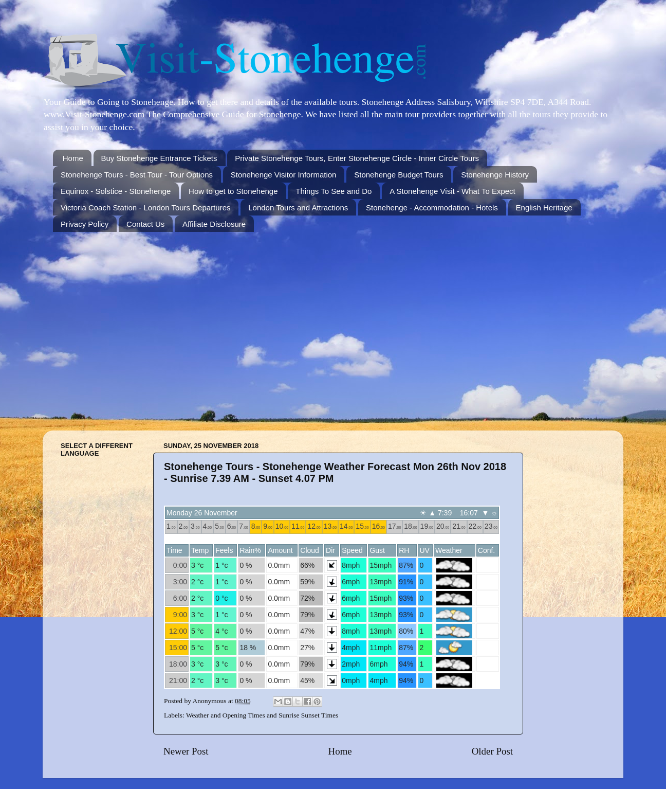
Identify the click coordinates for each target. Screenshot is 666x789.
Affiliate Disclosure (214, 224)
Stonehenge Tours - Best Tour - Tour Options (137, 174)
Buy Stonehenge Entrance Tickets (159, 158)
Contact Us (145, 224)
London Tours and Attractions (298, 207)
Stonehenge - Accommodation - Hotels (432, 207)
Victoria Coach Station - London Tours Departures (145, 207)
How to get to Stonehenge (233, 191)
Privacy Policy (84, 224)
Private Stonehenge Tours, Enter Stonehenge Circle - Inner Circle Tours (357, 158)
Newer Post (186, 751)
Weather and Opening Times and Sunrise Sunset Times (262, 715)
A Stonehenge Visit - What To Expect (452, 191)
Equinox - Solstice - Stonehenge (116, 191)
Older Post (492, 751)
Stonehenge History (495, 174)
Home (73, 158)
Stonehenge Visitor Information (284, 174)
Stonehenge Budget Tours (398, 174)
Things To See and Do (333, 191)
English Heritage (544, 207)
